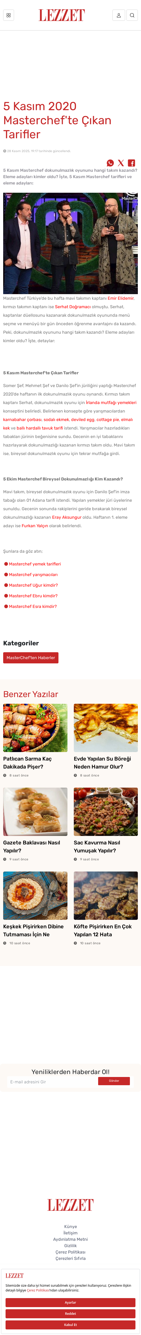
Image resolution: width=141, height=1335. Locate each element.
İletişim (70, 1232)
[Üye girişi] (118, 15)
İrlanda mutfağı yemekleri (111, 402)
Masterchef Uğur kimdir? (33, 585)
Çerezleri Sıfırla (71, 1258)
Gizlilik (70, 1245)
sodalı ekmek (56, 419)
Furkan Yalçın (35, 525)
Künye (70, 1226)
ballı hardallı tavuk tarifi (40, 428)
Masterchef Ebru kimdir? (33, 595)
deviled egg (82, 419)
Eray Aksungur (66, 517)
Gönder (114, 1081)
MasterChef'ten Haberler (31, 657)
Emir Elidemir (121, 298)
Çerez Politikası (70, 1252)
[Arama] (132, 15)
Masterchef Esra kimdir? (33, 606)
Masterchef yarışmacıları (33, 574)
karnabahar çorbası (22, 419)
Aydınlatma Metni (70, 1239)
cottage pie (108, 419)
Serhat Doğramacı (73, 306)
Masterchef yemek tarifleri (35, 563)
